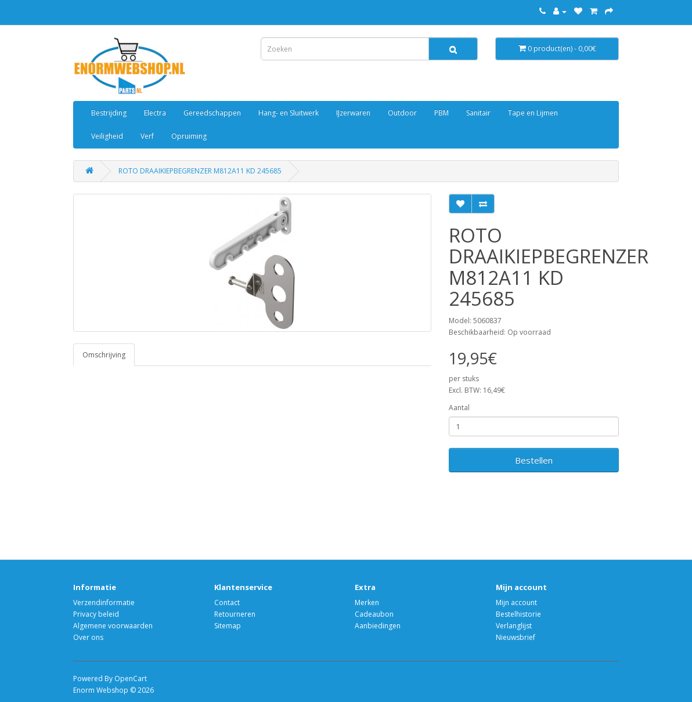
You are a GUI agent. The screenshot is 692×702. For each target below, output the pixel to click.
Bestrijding (109, 113)
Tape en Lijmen (533, 113)
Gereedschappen (212, 113)
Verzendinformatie (104, 602)
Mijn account (516, 602)
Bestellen (534, 460)
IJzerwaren (353, 113)
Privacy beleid (96, 614)
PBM (441, 113)
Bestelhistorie (518, 614)
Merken (367, 602)
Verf (147, 136)
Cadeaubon (374, 614)
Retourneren (234, 614)
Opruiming (189, 136)
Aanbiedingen (378, 626)
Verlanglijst (514, 626)
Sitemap (227, 626)
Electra (155, 113)
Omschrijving (103, 355)
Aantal (459, 407)
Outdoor (402, 113)
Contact (227, 602)
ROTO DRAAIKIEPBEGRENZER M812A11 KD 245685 (200, 171)
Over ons (88, 637)
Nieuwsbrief (515, 637)
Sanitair (478, 113)
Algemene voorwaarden (113, 626)
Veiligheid (107, 136)
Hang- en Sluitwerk (288, 113)
